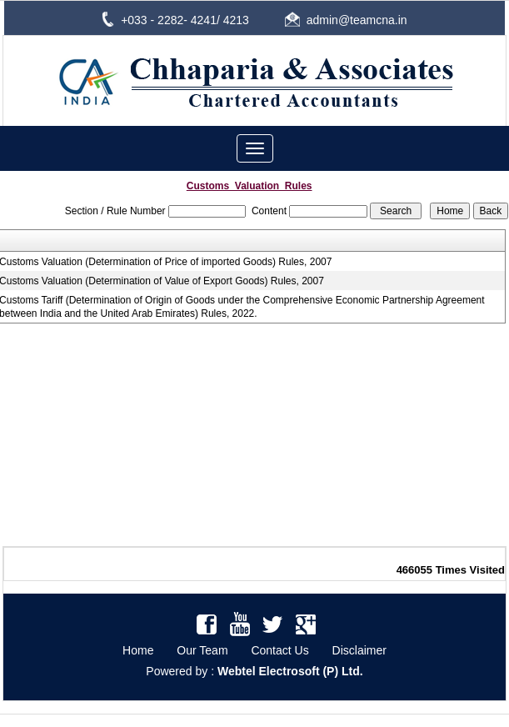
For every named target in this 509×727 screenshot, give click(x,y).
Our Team (202, 650)
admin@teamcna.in (357, 20)
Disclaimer (359, 650)
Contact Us (279, 650)
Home (137, 650)
